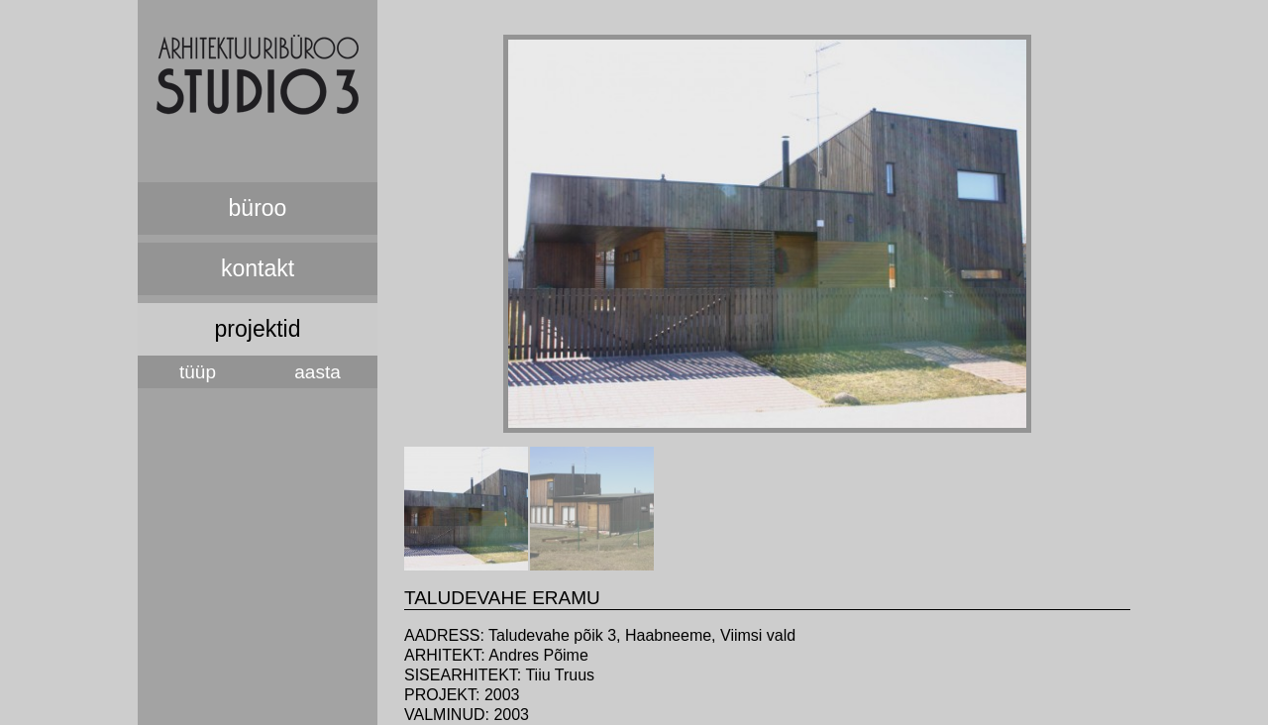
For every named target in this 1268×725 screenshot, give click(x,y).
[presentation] (466, 565)
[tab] (466, 508)
